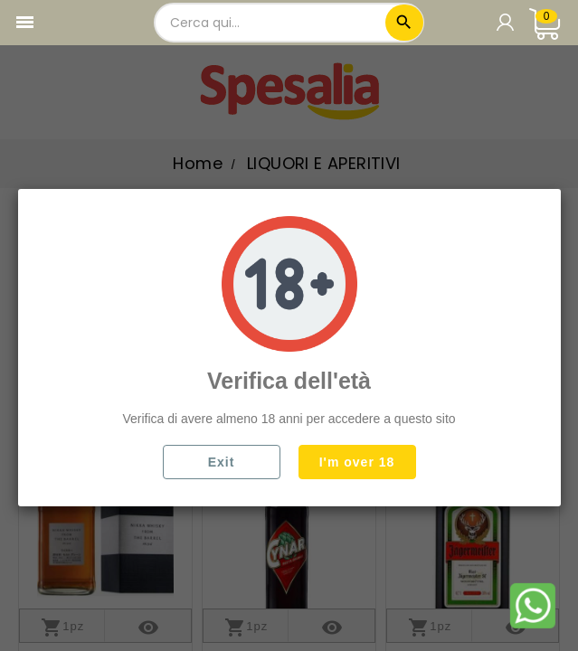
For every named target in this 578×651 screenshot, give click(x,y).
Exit (221, 462)
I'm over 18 (357, 462)
